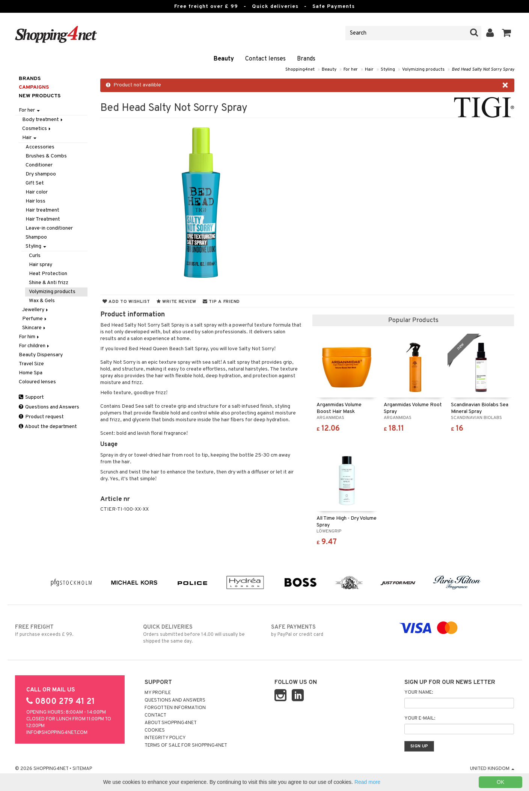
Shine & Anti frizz (48, 283)
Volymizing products (423, 70)
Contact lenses (265, 59)
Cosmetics (37, 129)
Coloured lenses (37, 382)
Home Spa (30, 373)
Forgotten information (175, 708)
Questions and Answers (49, 407)
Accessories (40, 147)
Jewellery (35, 310)
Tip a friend (221, 302)
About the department (48, 426)
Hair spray (40, 265)
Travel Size (31, 364)
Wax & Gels (42, 301)
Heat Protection (48, 274)
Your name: (418, 693)
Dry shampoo (41, 174)
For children (34, 346)
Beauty (224, 59)
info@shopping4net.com (56, 733)
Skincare (34, 328)
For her (351, 70)
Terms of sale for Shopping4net (186, 746)
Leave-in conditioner (49, 228)
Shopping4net (300, 70)
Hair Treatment (43, 219)
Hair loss (35, 201)
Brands (306, 59)
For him (29, 337)
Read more (367, 782)
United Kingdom (492, 769)
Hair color (37, 192)
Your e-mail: (419, 718)
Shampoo (36, 237)
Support (31, 397)
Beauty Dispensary (41, 355)
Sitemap (82, 769)
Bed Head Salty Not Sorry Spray (483, 70)
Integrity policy (165, 738)
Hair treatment (42, 210)
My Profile (158, 693)
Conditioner (39, 165)
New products (39, 96)
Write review (176, 302)
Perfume (35, 319)
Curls (35, 256)
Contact (155, 715)
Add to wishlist (126, 302)
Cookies (155, 730)
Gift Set (35, 183)
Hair (369, 70)
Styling (388, 70)
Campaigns (34, 87)
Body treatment (43, 119)
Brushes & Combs (46, 156)
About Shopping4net (171, 723)
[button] (506, 33)
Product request (41, 417)
